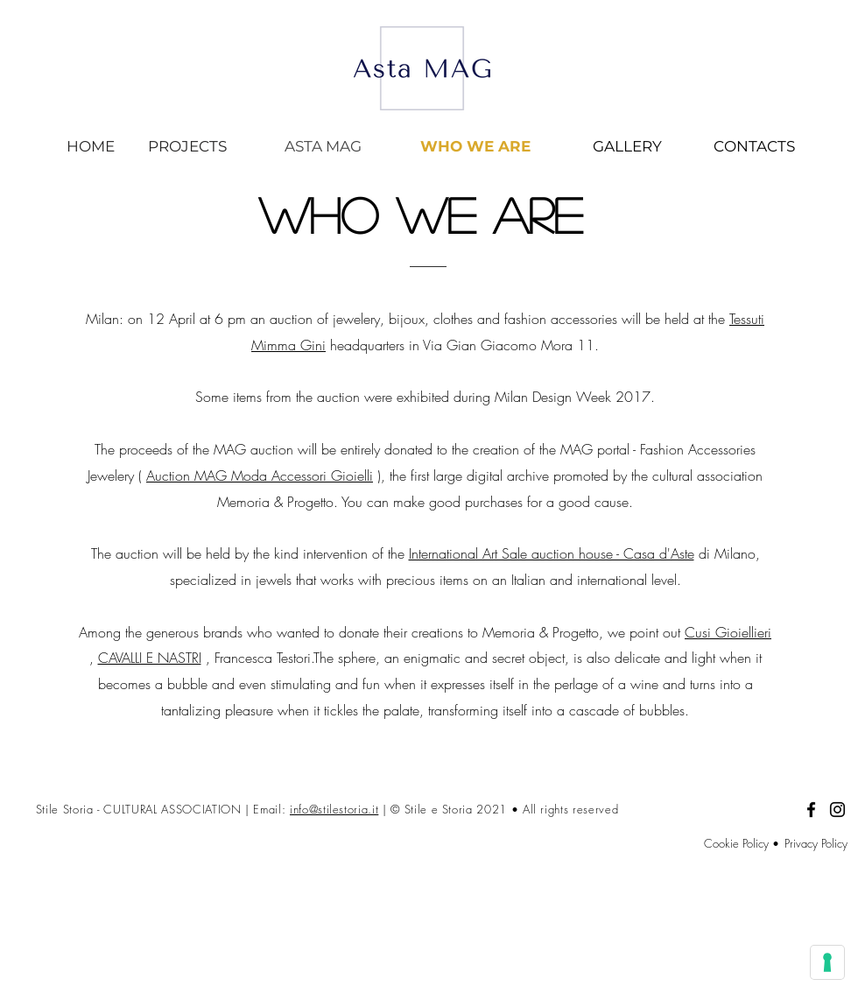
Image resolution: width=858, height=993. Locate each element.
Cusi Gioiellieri (728, 632)
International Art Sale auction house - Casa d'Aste (551, 553)
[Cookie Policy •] (717, 843)
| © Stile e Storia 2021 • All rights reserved (500, 809)
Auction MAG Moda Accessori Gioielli (259, 475)
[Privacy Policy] (813, 843)
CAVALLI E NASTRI (149, 657)
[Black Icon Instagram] (837, 809)
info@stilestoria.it (334, 809)
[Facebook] (811, 809)
